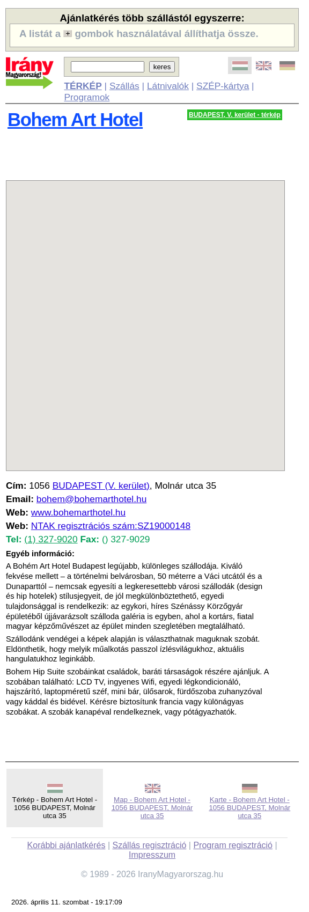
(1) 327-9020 (50, 539)
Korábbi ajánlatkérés (66, 845)
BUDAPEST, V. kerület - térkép (235, 115)
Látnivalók (168, 85)
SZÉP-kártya (222, 85)
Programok (86, 97)
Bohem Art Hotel (75, 119)
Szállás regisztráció (150, 845)
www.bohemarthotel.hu (78, 512)
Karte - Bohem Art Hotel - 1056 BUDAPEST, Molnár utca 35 (249, 808)
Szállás (124, 85)
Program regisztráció (233, 845)
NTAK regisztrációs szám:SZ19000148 (110, 525)
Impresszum (152, 854)
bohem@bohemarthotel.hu (91, 499)
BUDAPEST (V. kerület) (101, 485)
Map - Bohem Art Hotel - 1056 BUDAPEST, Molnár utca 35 (152, 808)
